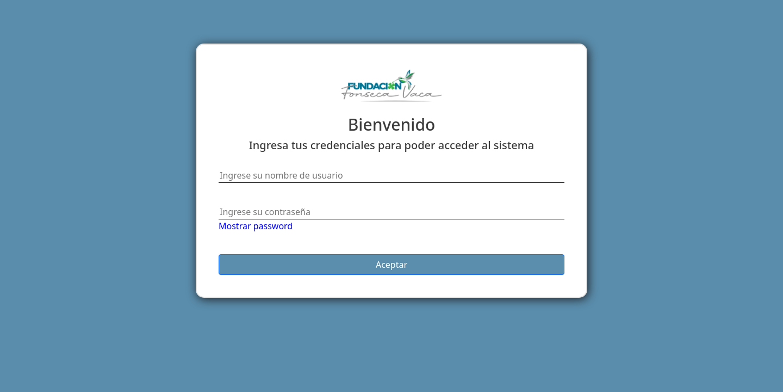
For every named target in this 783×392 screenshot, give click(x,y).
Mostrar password (256, 226)
